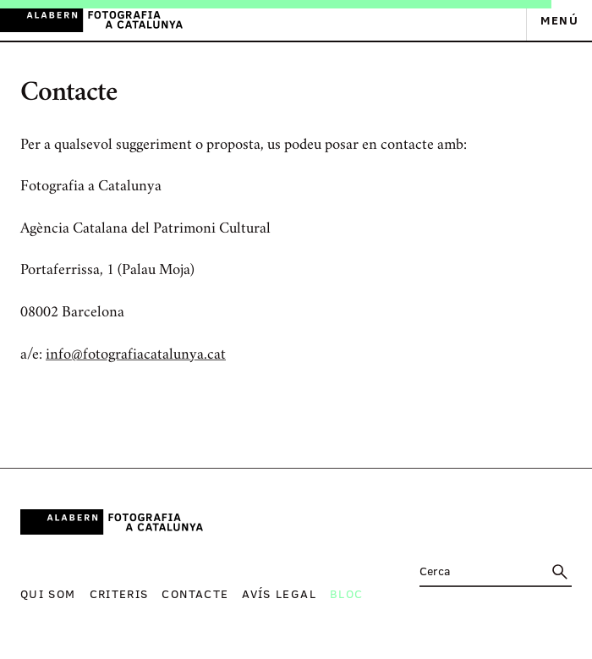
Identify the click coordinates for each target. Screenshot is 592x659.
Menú (559, 20)
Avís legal (279, 593)
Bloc (346, 593)
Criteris (119, 593)
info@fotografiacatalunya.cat (136, 355)
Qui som (48, 593)
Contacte (195, 593)
